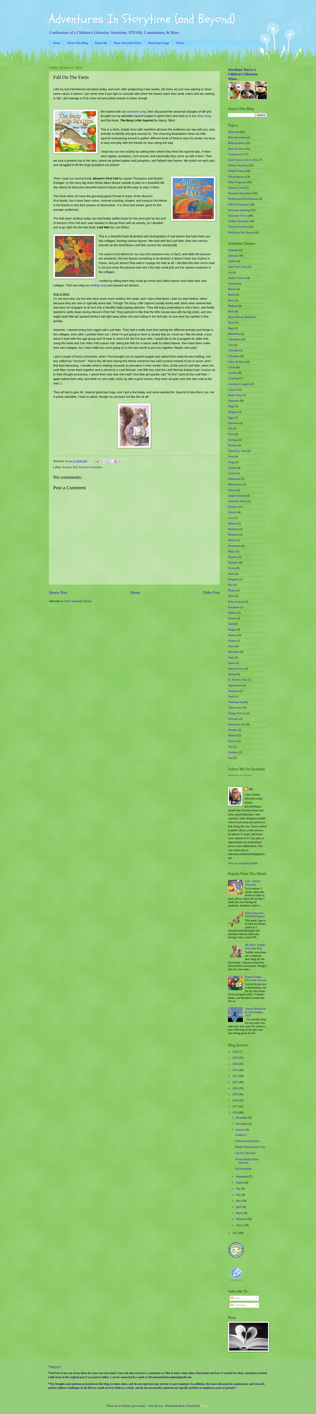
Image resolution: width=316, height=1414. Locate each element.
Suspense (233, 691)
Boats (231, 322)
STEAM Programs (238, 204)
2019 (235, 1094)
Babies (232, 289)
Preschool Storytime (90, 467)
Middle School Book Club (250, 1147)
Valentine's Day (237, 724)
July (238, 1188)
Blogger (205, 1405)
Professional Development (243, 198)
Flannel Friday (236, 171)
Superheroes (235, 685)
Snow (231, 646)
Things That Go (237, 713)
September (242, 1176)
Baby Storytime (237, 137)
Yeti (230, 746)
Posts (235, 1298)
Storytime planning (239, 210)
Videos (180, 43)
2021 (235, 1082)
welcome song (136, 111)
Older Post (211, 592)
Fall (75, 467)
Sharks (232, 635)
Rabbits (232, 612)
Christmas (234, 356)
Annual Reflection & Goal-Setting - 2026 (255, 1012)
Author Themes (237, 278)
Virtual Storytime (238, 226)
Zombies (233, 752)
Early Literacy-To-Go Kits (243, 159)
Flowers (232, 445)
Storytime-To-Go (238, 215)
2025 (235, 1057)
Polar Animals (236, 601)
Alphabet (233, 250)
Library (232, 512)
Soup (231, 657)
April (239, 1206)
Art (230, 272)
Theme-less (234, 707)
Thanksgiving (236, 702)
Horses (232, 490)
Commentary (235, 154)
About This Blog (77, 43)
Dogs (231, 406)
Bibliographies (236, 143)
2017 (235, 1106)
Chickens (233, 350)
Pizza (231, 596)
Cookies (232, 372)
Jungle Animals (236, 495)
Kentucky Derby (237, 501)
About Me (101, 43)
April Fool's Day (237, 266)
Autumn (66, 467)
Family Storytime (238, 165)
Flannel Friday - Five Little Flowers (256, 978)
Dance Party (235, 395)
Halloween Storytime (247, 1141)
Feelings (233, 439)
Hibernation (235, 484)
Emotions (233, 423)
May (239, 1200)
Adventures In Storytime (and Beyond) (142, 19)
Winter (232, 735)
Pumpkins (233, 607)
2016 (235, 1112)
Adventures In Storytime (240, 775)
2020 (235, 1088)
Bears (231, 300)
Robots (232, 618)
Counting (233, 378)
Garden (232, 467)
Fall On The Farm (245, 1153)
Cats (230, 344)
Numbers (233, 562)
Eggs (231, 417)
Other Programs (237, 182)
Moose (232, 540)
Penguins (233, 579)
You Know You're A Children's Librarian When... (243, 74)
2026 (235, 1051)
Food (231, 456)
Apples (232, 261)
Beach (231, 294)
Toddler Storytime (238, 221)
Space (231, 663)
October (241, 1129)
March (240, 1213)
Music (231, 551)
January (240, 1225)
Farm (231, 434)
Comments (238, 1305)
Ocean (231, 568)
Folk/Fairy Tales (237, 451)
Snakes (232, 640)
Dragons (233, 412)
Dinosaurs (234, 400)
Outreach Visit (236, 187)
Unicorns (233, 718)
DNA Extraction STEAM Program (255, 915)
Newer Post (58, 592)
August (240, 1182)
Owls (231, 573)
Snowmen (233, 651)
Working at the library (240, 232)
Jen (251, 789)
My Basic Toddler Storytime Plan (255, 946)
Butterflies (234, 333)
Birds (231, 311)
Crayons (232, 389)
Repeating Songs (158, 43)
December (242, 1117)
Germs (232, 473)
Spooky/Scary (236, 668)
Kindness (233, 506)
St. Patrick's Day (237, 679)
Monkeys (233, 529)
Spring (232, 674)
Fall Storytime (243, 1168)
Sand (231, 623)
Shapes (232, 629)
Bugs (231, 328)
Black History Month (240, 317)
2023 (235, 1070)
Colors (232, 367)
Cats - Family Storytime (252, 883)
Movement (234, 546)
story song (204, 116)
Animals (233, 255)
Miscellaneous (236, 176)
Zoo (230, 757)
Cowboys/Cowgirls (239, 384)
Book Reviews (236, 148)
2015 (235, 1233)
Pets (230, 584)
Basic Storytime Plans (128, 43)
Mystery (232, 557)
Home (56, 43)
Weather (232, 730)
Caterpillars (234, 339)
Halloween (234, 478)
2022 (235, 1076)
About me (233, 132)
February (241, 1219)
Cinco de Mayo (236, 361)
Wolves (232, 741)
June (239, 1194)
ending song (98, 285)
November (242, 1123)
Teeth (231, 696)
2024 (235, 1063)
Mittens (232, 523)
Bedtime (233, 305)
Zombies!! (241, 1134)
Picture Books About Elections (247, 1161)
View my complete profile (243, 863)
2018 (235, 1100)
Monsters (233, 534)
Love (231, 518)
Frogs (231, 462)
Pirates (232, 590)
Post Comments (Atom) (78, 601)
